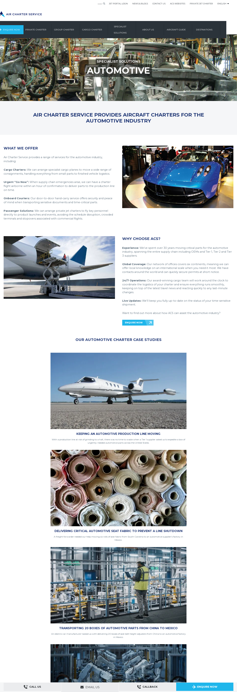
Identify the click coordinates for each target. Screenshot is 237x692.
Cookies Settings (76, 660)
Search (97, 3)
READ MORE (108, 469)
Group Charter (76, 28)
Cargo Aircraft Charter (60, 665)
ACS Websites (177, 3)
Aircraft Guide (188, 28)
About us (160, 28)
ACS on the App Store (200, 662)
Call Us (32, 687)
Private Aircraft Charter (15, 665)
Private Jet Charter (201, 3)
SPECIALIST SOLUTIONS (118, 61)
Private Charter (48, 28)
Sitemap (31, 655)
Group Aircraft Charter (37, 665)
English (221, 3)
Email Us (90, 687)
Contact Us (158, 3)
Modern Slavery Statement (16, 660)
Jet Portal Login (118, 3)
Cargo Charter (104, 28)
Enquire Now (22, 28)
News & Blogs (140, 3)
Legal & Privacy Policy (41, 660)
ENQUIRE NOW (134, 322)
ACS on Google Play (222, 662)
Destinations (217, 28)
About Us (20, 655)
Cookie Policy (60, 660)
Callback (147, 687)
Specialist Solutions (132, 28)
